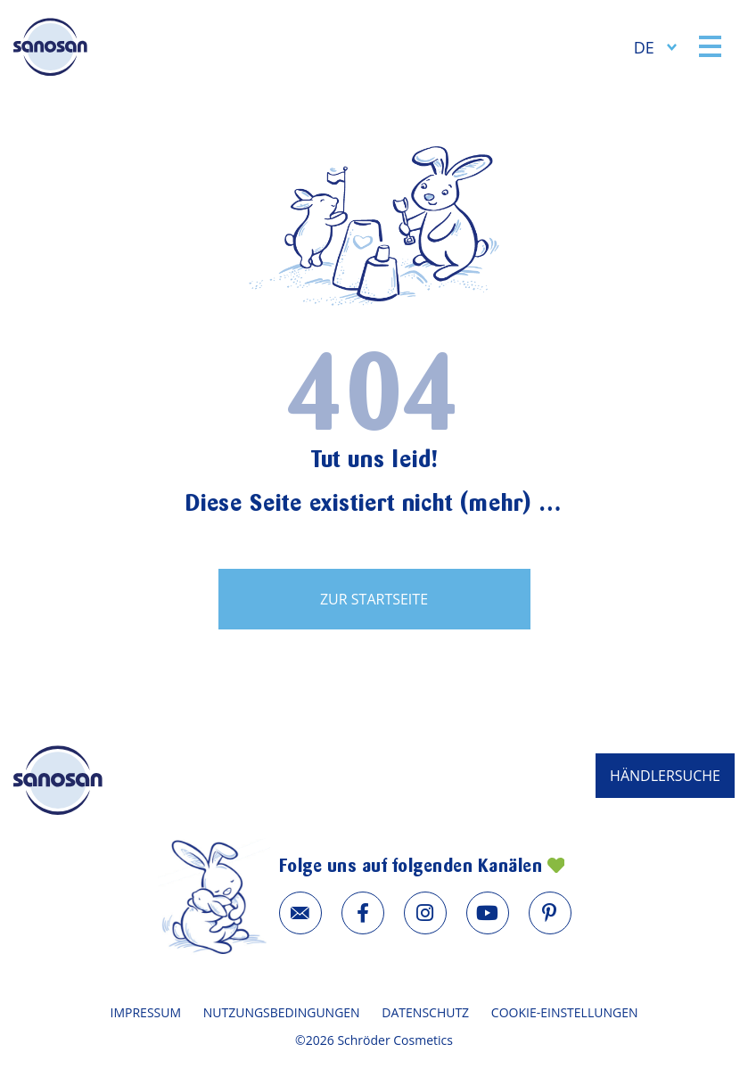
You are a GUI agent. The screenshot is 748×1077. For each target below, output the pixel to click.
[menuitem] (655, 46)
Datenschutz (425, 1012)
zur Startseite (374, 599)
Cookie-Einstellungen (564, 1012)
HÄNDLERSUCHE (665, 775)
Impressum (146, 1012)
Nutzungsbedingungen (281, 1012)
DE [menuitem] (644, 47)
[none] (655, 46)
